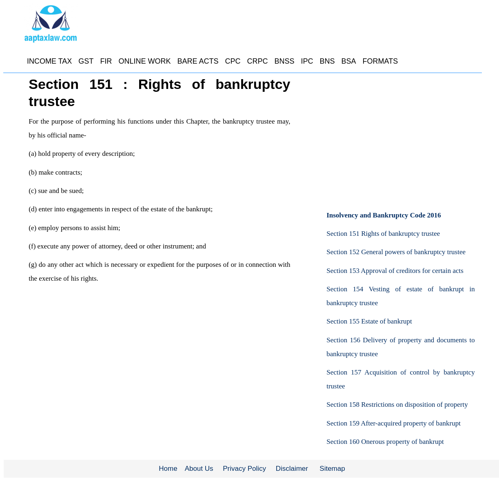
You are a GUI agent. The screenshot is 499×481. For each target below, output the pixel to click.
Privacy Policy (244, 468)
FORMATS (380, 61)
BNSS (284, 61)
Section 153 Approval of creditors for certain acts (395, 271)
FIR (106, 61)
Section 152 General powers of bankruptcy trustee (396, 252)
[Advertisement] (400, 137)
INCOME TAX (49, 61)
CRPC (257, 61)
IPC (307, 61)
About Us (199, 468)
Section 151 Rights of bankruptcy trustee (383, 233)
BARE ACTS (197, 61)
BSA (349, 61)
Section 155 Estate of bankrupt (369, 321)
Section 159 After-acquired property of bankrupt (393, 423)
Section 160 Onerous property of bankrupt (385, 442)
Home (168, 468)
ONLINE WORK (144, 61)
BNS (327, 61)
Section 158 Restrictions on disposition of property (397, 404)
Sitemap (332, 468)
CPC (232, 61)
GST (85, 61)
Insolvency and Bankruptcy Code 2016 (383, 215)
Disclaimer (292, 468)
